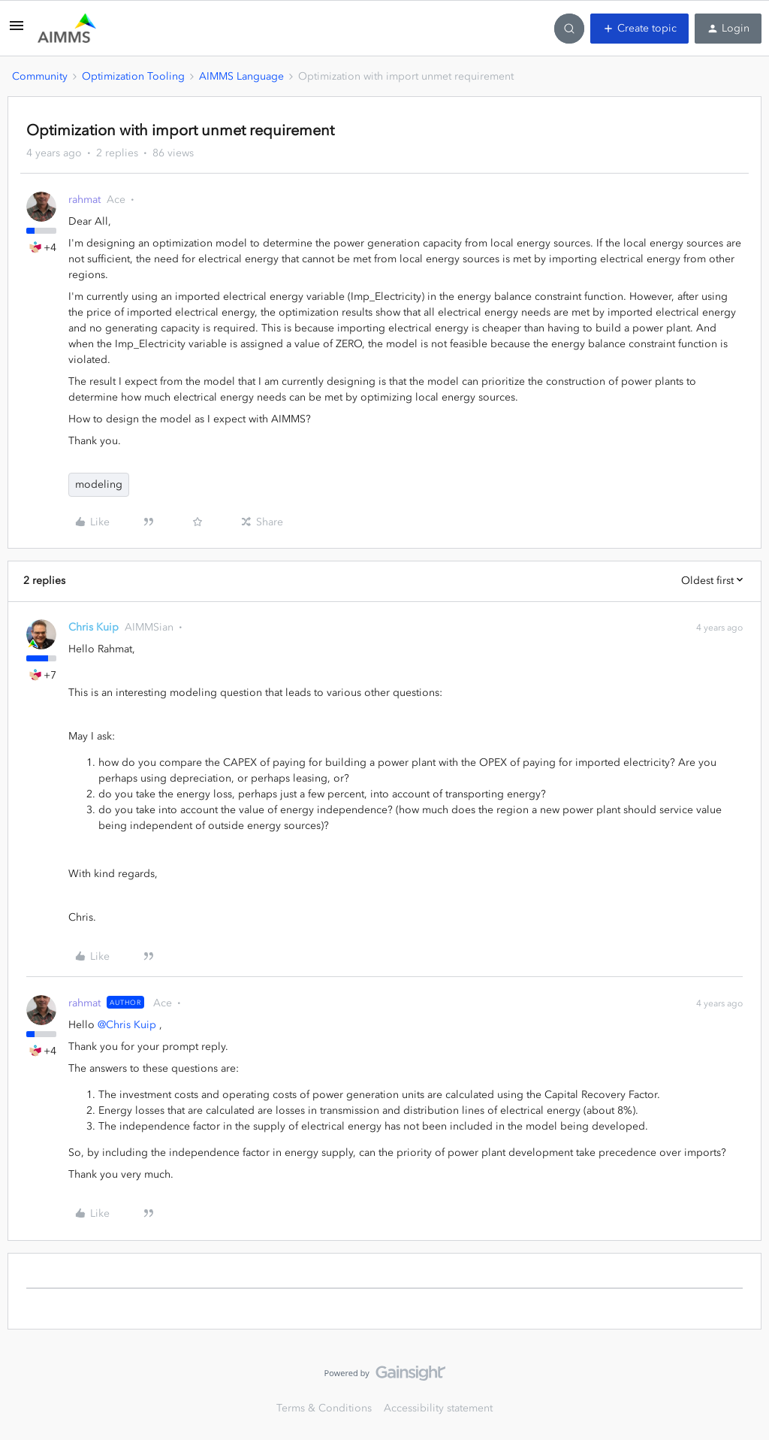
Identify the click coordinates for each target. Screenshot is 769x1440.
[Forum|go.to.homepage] (67, 29)
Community (40, 76)
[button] (17, 31)
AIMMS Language (241, 76)
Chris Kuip (93, 627)
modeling (98, 484)
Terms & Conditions (324, 1408)
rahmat (84, 199)
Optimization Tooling (133, 76)
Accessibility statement (438, 1408)
